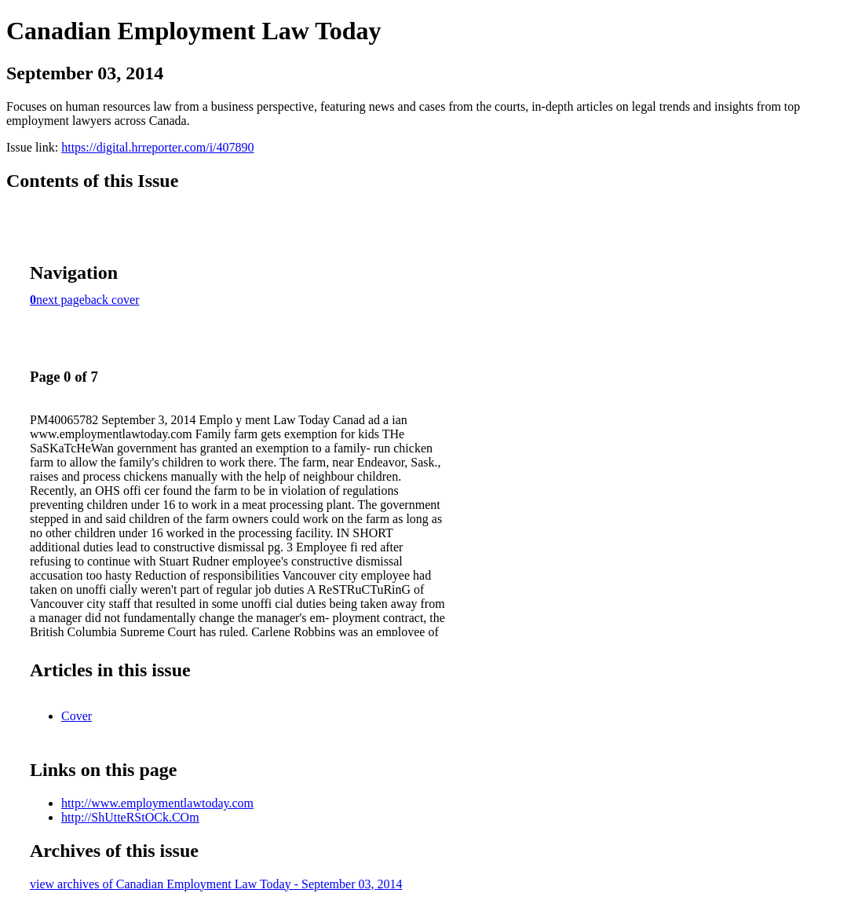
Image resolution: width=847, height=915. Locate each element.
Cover (76, 716)
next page (60, 299)
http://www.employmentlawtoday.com (157, 803)
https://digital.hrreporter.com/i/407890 (157, 147)
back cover (112, 299)
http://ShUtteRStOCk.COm (130, 817)
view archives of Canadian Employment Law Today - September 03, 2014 (216, 884)
